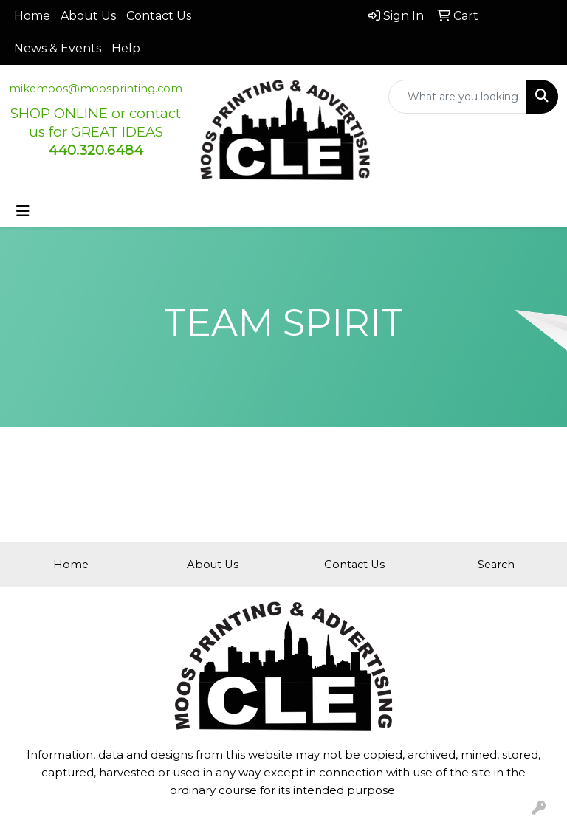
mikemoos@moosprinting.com (95, 88)
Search (496, 564)
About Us (88, 16)
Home (32, 16)
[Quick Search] (458, 97)
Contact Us (158, 16)
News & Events (57, 48)
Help (125, 48)
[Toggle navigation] (22, 211)
